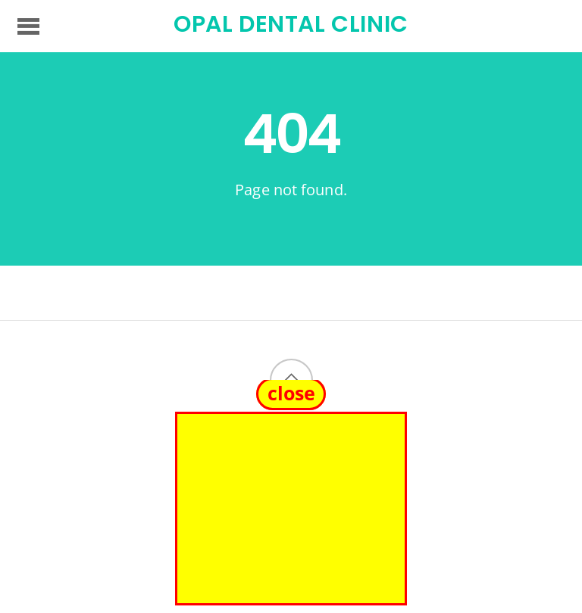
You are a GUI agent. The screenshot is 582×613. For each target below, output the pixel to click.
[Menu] (28, 25)
